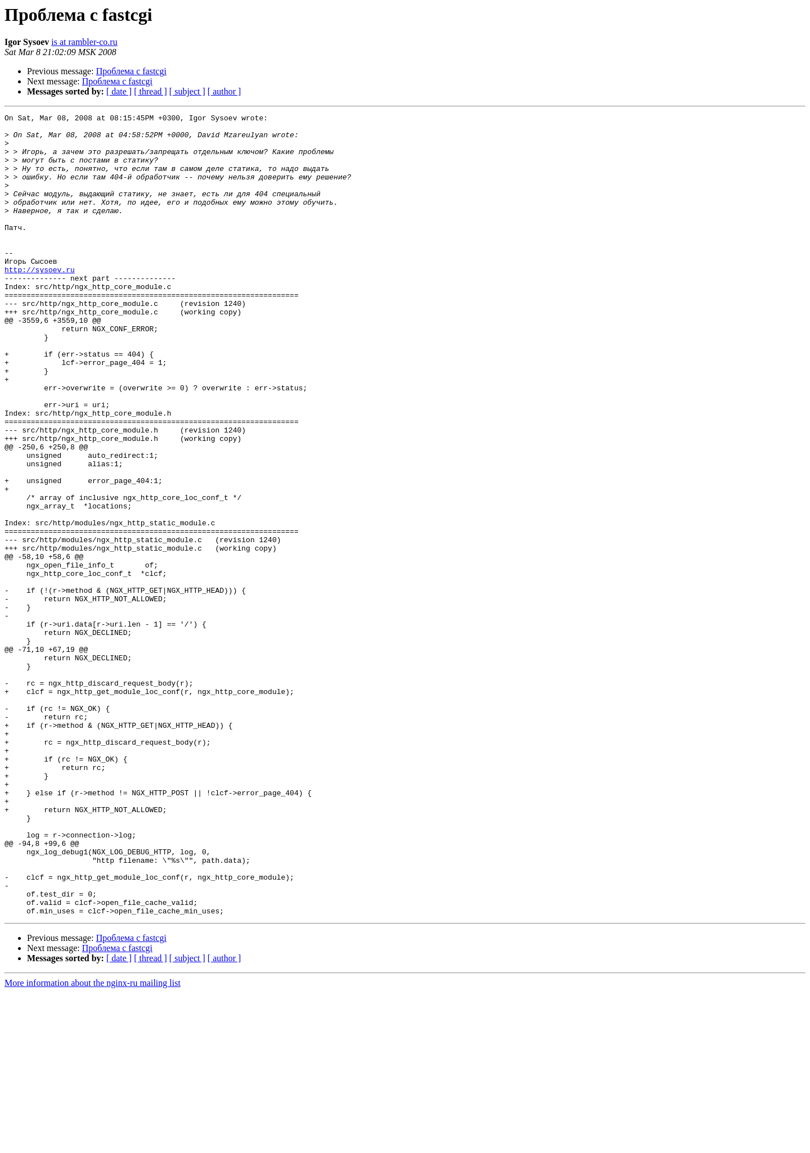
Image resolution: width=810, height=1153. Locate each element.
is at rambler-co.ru (84, 42)
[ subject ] (187, 91)
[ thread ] (150, 91)
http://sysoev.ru (39, 301)
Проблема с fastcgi (131, 71)
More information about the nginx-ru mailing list (92, 1143)
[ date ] (119, 91)
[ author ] (224, 91)
